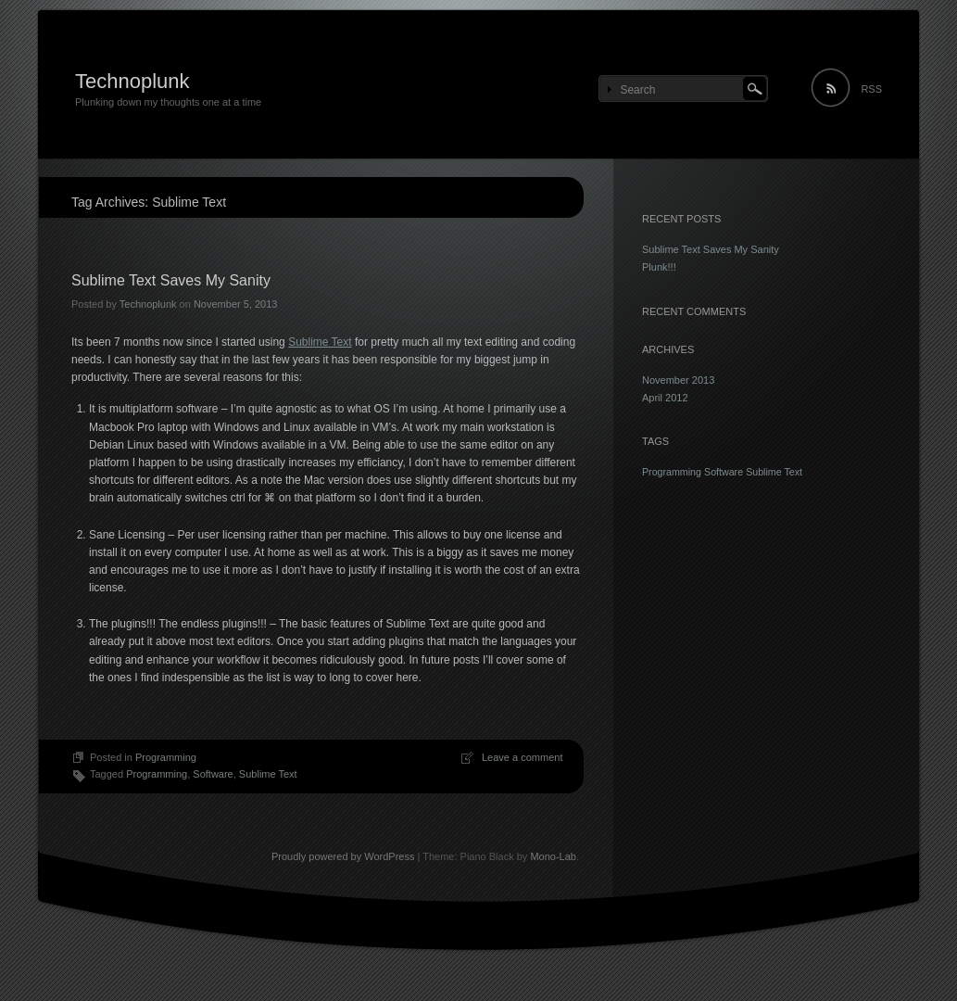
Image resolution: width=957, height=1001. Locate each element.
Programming (165, 757)
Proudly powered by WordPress (342, 856)
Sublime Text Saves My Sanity (171, 280)
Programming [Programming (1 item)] (671, 471)
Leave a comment (522, 757)
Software (213, 773)
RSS (871, 89)
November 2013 (678, 380)
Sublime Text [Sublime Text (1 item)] (774, 471)
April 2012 (665, 397)
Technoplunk (132, 81)
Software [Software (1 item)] (723, 471)
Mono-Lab (553, 856)
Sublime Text (319, 342)
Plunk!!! (659, 266)
